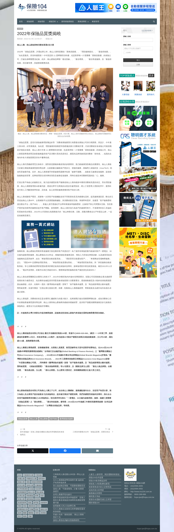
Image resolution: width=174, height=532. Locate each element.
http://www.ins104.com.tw (141, 491)
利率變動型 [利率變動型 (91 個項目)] (22, 492)
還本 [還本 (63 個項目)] (19, 513)
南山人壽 (34, 419)
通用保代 (150, 94)
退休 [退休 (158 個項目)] (36, 509)
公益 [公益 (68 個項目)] (31, 489)
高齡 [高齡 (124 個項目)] (30, 516)
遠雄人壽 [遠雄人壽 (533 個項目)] (43, 509)
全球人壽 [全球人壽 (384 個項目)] (30, 485)
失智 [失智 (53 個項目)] (42, 496)
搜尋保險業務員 (67, 21)
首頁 (21, 21)
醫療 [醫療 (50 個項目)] (25, 513)
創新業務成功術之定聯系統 (100, 487)
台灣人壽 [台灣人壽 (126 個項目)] (21, 496)
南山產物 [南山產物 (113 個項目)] (40, 492)
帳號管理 (95, 21)
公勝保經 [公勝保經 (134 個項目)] (38, 485)
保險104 (49, 39)
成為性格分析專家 (96, 490)
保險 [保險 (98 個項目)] (28, 482)
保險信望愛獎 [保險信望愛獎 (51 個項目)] (37, 482)
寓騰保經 (138, 94)
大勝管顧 (125, 94)
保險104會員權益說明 (98, 481)
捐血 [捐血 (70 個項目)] (29, 503)
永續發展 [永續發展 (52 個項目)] (43, 503)
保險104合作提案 (96, 477)
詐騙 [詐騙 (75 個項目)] (31, 509)
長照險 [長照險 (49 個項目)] (43, 513)
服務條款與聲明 (95, 493)
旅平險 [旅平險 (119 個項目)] (35, 503)
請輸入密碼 (127, 45)
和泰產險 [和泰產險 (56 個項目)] (30, 496)
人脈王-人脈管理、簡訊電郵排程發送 (104, 474)
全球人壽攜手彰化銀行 (62, 494)
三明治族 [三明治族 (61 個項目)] (38, 475)
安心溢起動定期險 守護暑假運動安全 (69, 486)
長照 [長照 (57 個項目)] (37, 513)
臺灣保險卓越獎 (66, 419)
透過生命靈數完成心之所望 (100, 499)
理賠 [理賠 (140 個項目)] (19, 506)
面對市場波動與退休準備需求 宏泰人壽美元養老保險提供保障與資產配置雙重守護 (69, 500)
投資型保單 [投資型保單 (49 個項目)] (22, 503)
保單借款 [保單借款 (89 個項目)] (41, 479)
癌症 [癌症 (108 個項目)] (25, 506)
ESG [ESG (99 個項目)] (19, 475)
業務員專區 (82, 21)
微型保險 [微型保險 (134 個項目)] (30, 499)
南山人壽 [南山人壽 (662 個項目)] (31, 492)
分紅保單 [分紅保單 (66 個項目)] (38, 489)
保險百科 (52, 21)
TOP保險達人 (127, 75)
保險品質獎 (23, 419)
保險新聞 (30, 21)
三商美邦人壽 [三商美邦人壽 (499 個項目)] (28, 475)
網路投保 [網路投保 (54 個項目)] (32, 506)
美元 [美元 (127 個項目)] (38, 506)
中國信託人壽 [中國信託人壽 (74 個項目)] (31, 479)
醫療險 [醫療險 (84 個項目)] (31, 513)
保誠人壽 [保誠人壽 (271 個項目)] (21, 482)
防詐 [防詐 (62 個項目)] (19, 516)
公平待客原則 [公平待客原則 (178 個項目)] (23, 489)
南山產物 (44, 419)
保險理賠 (41, 21)
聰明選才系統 (94, 496)
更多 (151, 75)
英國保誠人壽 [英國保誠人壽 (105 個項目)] (23, 509)
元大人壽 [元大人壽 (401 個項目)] (21, 485)
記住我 (126, 53)
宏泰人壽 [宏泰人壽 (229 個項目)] (21, 499)
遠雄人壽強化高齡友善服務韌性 (66, 520)
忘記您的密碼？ (147, 31)
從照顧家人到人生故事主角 (64, 506)
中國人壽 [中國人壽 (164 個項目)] (21, 479)
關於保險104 (94, 502)
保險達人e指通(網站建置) (99, 484)
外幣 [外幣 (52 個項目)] (36, 496)
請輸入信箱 (127, 36)
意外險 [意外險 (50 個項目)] (37, 499)
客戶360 (53, 419)
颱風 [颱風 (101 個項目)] (25, 516)
